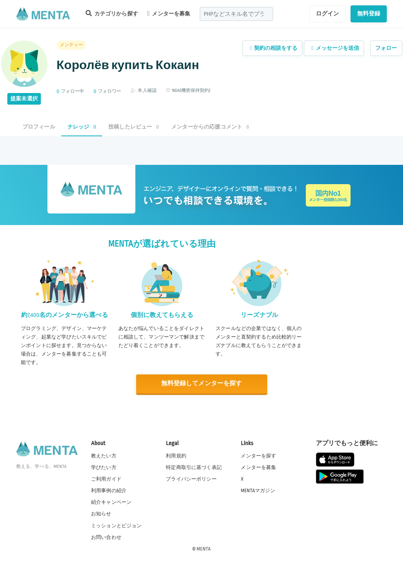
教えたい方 (103, 455)
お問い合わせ (106, 536)
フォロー (386, 48)
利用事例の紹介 (108, 490)
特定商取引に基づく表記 (194, 467)
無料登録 (369, 13)
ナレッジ (81, 127)
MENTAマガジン (258, 490)
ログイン (327, 13)
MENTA (204, 548)
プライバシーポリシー (191, 478)
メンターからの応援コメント (210, 127)
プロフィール (38, 127)
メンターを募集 (169, 13)
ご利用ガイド (106, 478)
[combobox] (236, 14)
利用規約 (176, 455)
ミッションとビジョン (116, 525)
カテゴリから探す (112, 13)
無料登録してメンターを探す (201, 383)
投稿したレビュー (133, 127)
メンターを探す (258, 455)
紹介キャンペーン (111, 502)
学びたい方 (103, 467)
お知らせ (101, 513)
